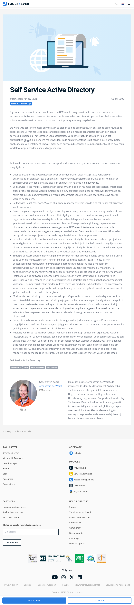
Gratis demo (34, 600)
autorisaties (16, 367)
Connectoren (9, 484)
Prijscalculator (78, 491)
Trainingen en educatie (80, 512)
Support (73, 507)
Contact (99, 600)
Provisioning (77, 468)
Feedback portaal (77, 543)
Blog (5, 473)
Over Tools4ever (11, 453)
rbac (26, 367)
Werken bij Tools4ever (14, 458)
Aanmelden (12, 542)
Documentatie (76, 533)
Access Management (81, 479)
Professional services (79, 517)
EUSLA (65, 584)
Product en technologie (21, 103)
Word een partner (11, 517)
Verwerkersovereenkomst (87, 584)
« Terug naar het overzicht (17, 431)
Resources (8, 479)
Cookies (27, 584)
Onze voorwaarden (47, 584)
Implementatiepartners (14, 507)
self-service (52, 367)
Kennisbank (75, 522)
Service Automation (81, 474)
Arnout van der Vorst (50, 386)
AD (55, 340)
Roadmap (74, 538)
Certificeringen (10, 463)
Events (6, 468)
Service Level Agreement (118, 584)
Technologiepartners (13, 512)
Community (74, 527)
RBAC (27, 139)
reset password (37, 367)
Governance (77, 485)
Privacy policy (11, 584)
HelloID (75, 453)
